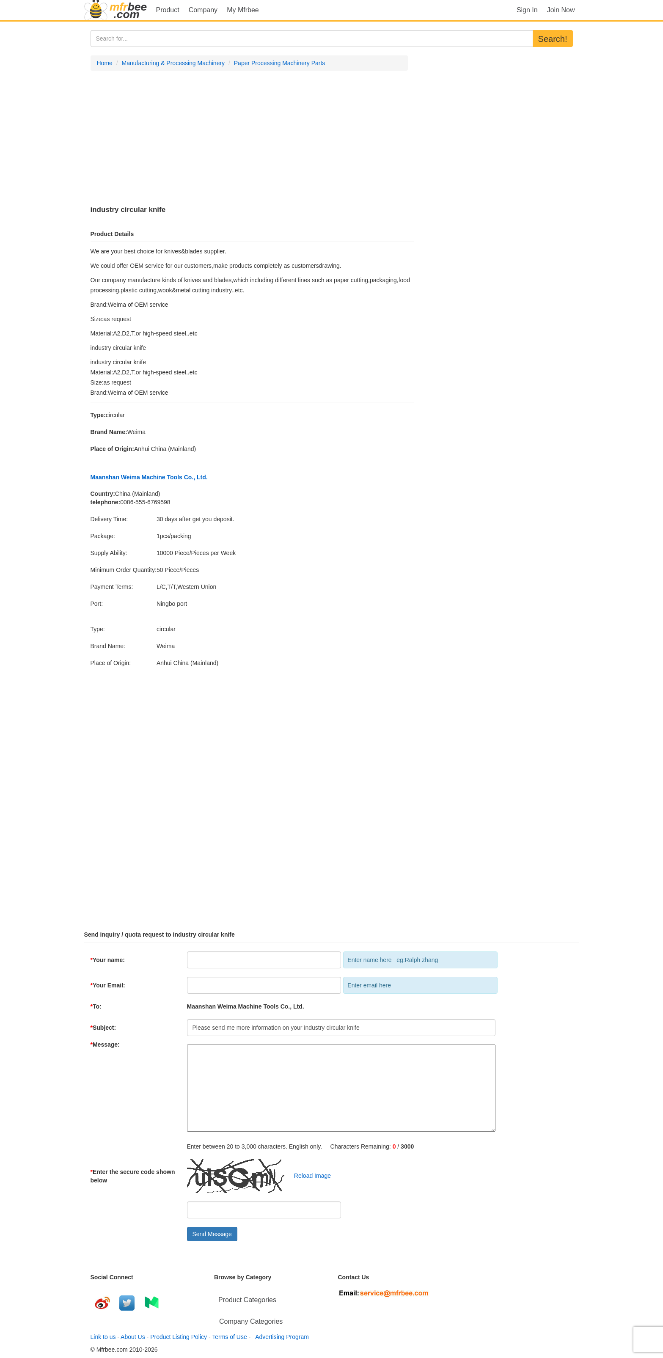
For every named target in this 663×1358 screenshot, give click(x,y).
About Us (133, 1336)
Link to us (103, 1336)
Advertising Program (280, 1336)
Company (203, 10)
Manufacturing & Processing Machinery (173, 63)
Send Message (212, 1234)
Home (105, 63)
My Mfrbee (243, 10)
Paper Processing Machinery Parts (279, 63)
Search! (552, 39)
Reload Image (308, 1175)
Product (167, 10)
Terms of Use (229, 1336)
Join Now (561, 10)
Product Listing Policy (178, 1336)
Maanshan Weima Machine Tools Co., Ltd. (149, 477)
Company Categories (251, 1321)
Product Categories (247, 1299)
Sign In (527, 10)
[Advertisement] (249, 138)
